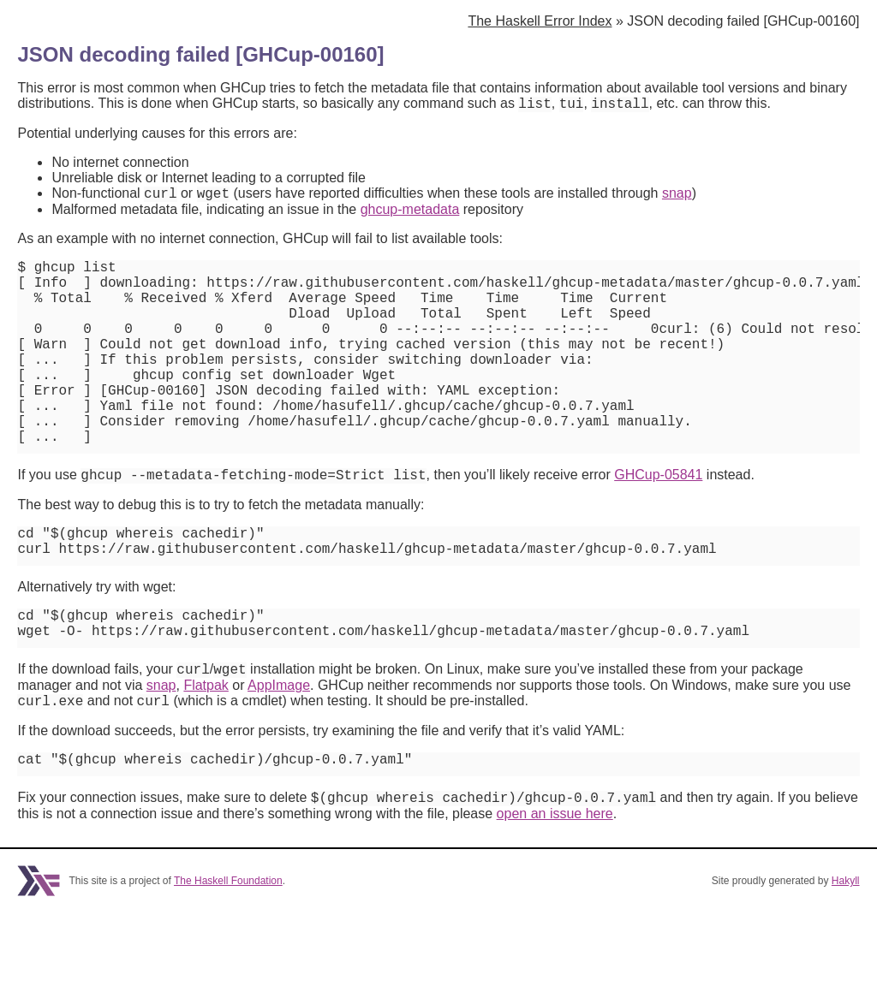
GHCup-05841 (658, 523)
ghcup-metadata (410, 214)
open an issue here (555, 887)
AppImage (279, 750)
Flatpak (205, 750)
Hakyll (846, 954)
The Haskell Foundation (228, 954)
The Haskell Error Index (540, 21)
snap (677, 198)
